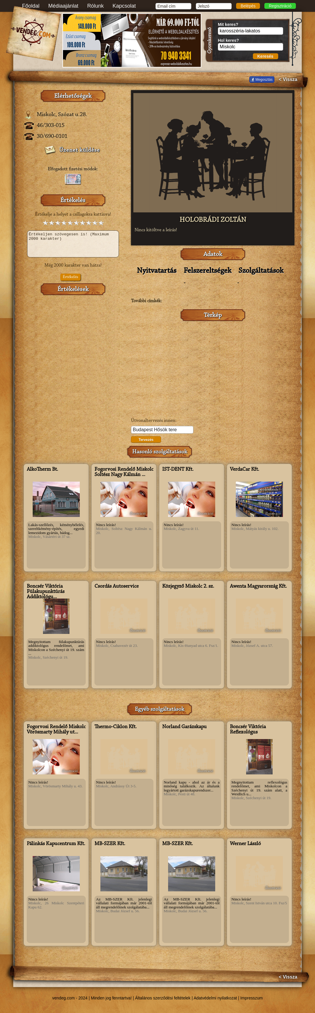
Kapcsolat (124, 6)
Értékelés (70, 277)
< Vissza (288, 79)
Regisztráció (280, 6)
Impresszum (251, 998)
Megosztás (264, 79)
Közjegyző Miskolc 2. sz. (188, 586)
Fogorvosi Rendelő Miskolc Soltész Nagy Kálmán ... (123, 472)
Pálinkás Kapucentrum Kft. (56, 844)
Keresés (265, 56)
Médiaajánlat (63, 6)
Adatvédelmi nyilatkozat (215, 998)
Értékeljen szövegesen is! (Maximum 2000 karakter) (73, 243)
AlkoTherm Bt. (42, 469)
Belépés (248, 6)
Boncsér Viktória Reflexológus (248, 729)
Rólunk (95, 6)
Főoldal (30, 6)
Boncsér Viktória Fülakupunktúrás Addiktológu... (45, 592)
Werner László (245, 844)
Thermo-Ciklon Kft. (115, 727)
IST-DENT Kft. (177, 469)
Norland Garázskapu (184, 727)
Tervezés (146, 440)
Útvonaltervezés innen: (153, 420)
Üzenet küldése (79, 150)
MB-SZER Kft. (109, 844)
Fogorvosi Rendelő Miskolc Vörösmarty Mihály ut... (56, 729)
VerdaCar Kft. (244, 469)
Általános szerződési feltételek (162, 998)
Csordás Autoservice (116, 586)
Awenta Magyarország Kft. (258, 586)
